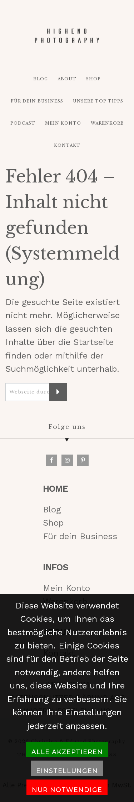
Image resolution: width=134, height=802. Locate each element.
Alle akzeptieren (67, 752)
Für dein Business (80, 536)
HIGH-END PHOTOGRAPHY (67, 35)
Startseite (93, 342)
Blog (52, 510)
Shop (53, 523)
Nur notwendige (67, 789)
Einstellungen (67, 771)
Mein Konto (66, 588)
